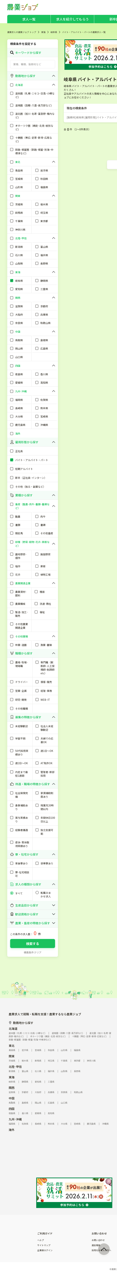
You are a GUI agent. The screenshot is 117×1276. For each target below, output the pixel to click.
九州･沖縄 (15, 1119)
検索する (32, 943)
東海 (43, 32)
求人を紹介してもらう (72, 19)
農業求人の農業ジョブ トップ (21, 32)
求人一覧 (28, 19)
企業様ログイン (45, 1250)
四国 (11, 1108)
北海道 (13, 1028)
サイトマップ (43, 1245)
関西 (11, 1087)
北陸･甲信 (15, 1066)
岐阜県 (54, 32)
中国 (11, 1098)
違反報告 (96, 1245)
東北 (11, 1045)
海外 (11, 1130)
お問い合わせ (98, 1240)
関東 (11, 1056)
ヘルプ (40, 1240)
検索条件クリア (32, 952)
